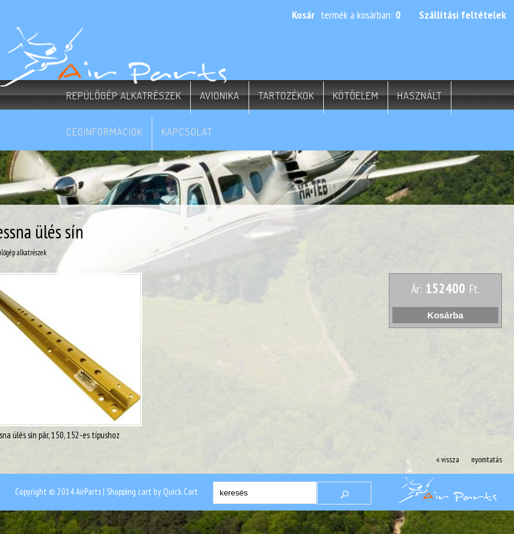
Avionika (220, 95)
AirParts (88, 491)
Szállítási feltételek (462, 15)
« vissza (447, 459)
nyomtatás (486, 459)
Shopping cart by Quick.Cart (152, 491)
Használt (419, 95)
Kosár (303, 15)
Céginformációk (104, 131)
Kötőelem (356, 95)
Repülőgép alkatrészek (123, 95)
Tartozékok (286, 95)
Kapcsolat (186, 131)
